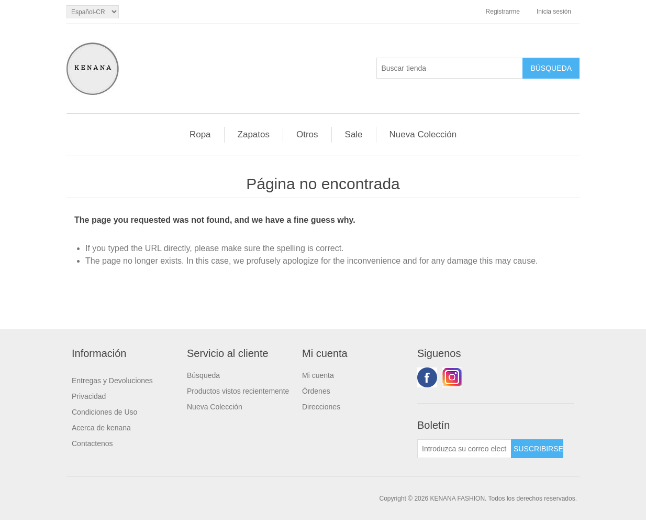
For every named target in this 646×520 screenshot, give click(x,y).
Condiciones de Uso (104, 412)
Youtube (452, 377)
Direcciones (321, 407)
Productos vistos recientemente (238, 391)
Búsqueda (203, 375)
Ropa (200, 134)
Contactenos (92, 443)
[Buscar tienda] (449, 68)
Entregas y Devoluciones (112, 380)
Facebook (427, 377)
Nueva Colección (423, 134)
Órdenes (316, 391)
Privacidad (89, 396)
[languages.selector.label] (92, 11)
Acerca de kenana (101, 428)
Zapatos (254, 134)
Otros (307, 134)
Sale (354, 134)
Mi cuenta (318, 375)
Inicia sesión (554, 11)
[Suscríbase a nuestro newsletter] (464, 448)
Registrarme (503, 11)
